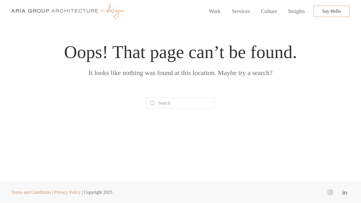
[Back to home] (69, 11)
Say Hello (331, 11)
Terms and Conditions (31, 192)
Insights (296, 11)
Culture (269, 11)
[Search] (180, 103)
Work (215, 11)
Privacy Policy (67, 192)
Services (241, 11)
